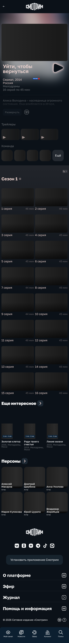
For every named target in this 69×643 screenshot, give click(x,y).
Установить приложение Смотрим (34, 560)
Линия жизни (55, 442)
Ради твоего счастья (31, 443)
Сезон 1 (20, 179)
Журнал (34, 598)
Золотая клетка (10, 442)
